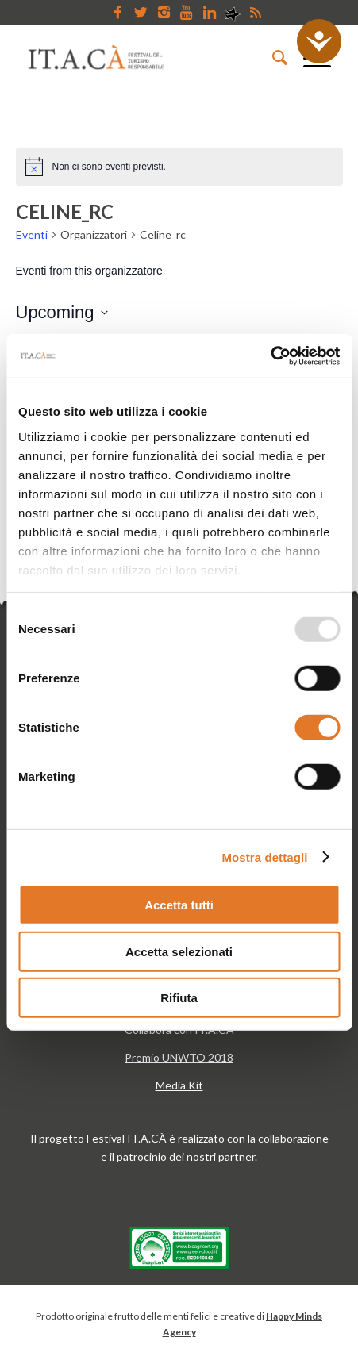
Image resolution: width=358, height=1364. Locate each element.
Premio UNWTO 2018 (179, 1057)
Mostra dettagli (264, 856)
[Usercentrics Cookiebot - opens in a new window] (270, 355)
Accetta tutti (179, 905)
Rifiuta (179, 998)
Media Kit (179, 1085)
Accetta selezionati (179, 951)
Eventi (32, 234)
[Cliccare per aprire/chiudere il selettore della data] (62, 312)
